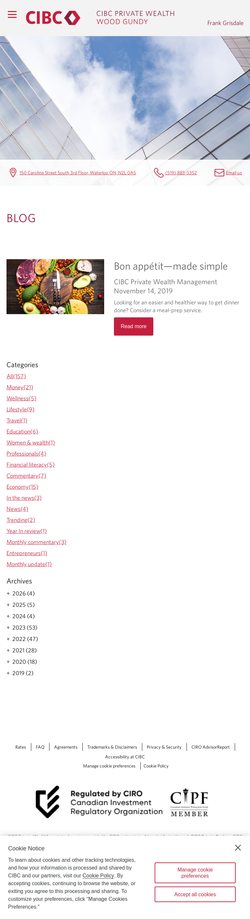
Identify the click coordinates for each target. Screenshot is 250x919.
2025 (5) (23, 605)
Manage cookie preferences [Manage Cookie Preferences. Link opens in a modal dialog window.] (109, 765)
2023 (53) (24, 627)
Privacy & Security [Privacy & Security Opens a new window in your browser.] (164, 747)
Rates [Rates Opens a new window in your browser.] (20, 747)
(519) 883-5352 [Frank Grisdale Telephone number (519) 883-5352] (181, 172)
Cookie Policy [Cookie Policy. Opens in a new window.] (98, 875)
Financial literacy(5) (31, 464)
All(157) (16, 376)
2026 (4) (23, 593)
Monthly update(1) (29, 564)
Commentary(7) (26, 475)
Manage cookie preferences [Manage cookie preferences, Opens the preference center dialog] (195, 873)
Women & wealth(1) (31, 442)
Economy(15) (22, 486)
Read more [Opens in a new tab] (133, 326)
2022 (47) (25, 639)
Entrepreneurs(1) (27, 553)
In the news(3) (24, 497)
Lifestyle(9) (21, 409)
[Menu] (12, 14)
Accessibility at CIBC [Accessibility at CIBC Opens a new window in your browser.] (125, 756)
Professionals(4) (26, 453)
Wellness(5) (21, 398)
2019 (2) (23, 673)
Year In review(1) (27, 530)
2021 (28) (24, 650)
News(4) (17, 508)
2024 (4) (23, 616)
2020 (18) (24, 662)
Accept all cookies (195, 894)
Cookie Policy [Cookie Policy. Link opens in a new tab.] (156, 765)
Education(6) (22, 431)
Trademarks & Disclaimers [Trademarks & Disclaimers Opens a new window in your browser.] (112, 747)
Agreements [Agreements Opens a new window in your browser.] (65, 747)
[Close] (238, 848)
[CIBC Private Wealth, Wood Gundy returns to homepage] (113, 18)
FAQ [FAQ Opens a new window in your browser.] (40, 747)
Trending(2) (21, 519)
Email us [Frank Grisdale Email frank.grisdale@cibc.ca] (234, 172)
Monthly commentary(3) (36, 542)
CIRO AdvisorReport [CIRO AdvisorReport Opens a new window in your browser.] (210, 747)
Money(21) (20, 387)
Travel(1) (17, 420)
